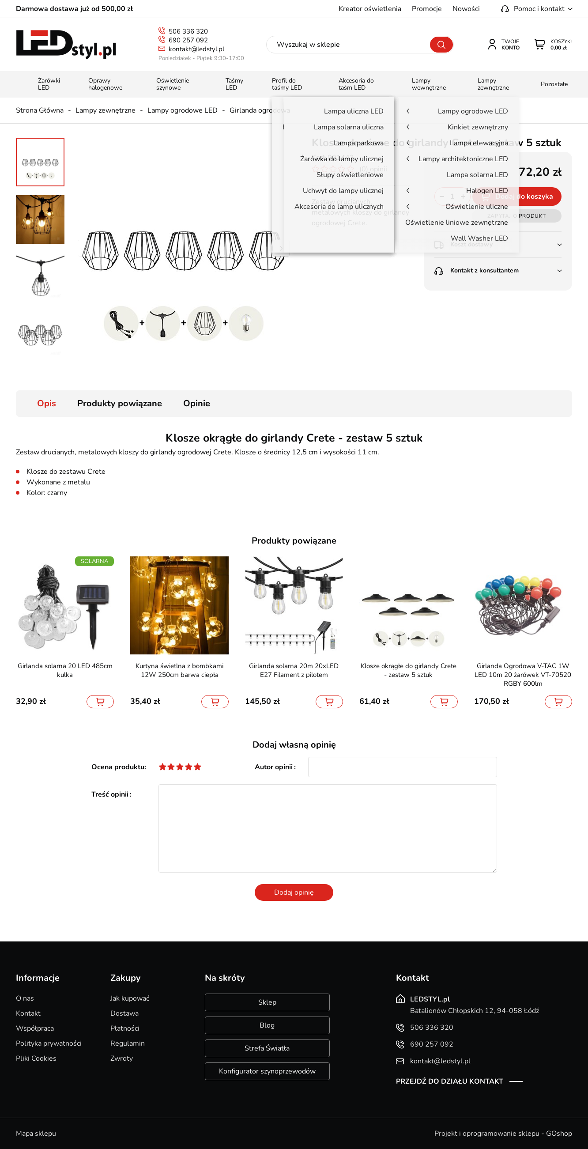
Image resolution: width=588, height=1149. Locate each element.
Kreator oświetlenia (370, 9)
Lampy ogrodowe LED (182, 110)
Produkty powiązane (119, 403)
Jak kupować (129, 998)
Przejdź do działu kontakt (449, 1081)
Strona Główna (40, 110)
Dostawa (124, 1013)
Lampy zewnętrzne (105, 110)
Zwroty (121, 1058)
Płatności (124, 1028)
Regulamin (127, 1043)
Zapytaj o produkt (516, 215)
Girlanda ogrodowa (260, 110)
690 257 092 (188, 40)
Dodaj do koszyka (524, 196)
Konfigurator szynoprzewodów (267, 1071)
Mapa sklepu (36, 1133)
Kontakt (28, 1013)
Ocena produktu (117, 767)
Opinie (196, 403)
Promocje (427, 9)
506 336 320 (188, 31)
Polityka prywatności (49, 1043)
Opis (46, 403)
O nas (25, 998)
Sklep (267, 1002)
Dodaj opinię (294, 892)
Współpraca (35, 1028)
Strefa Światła (267, 1048)
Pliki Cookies (36, 1058)
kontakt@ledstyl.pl (196, 49)
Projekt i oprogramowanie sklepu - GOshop (503, 1133)
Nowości (466, 9)
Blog (267, 1025)
